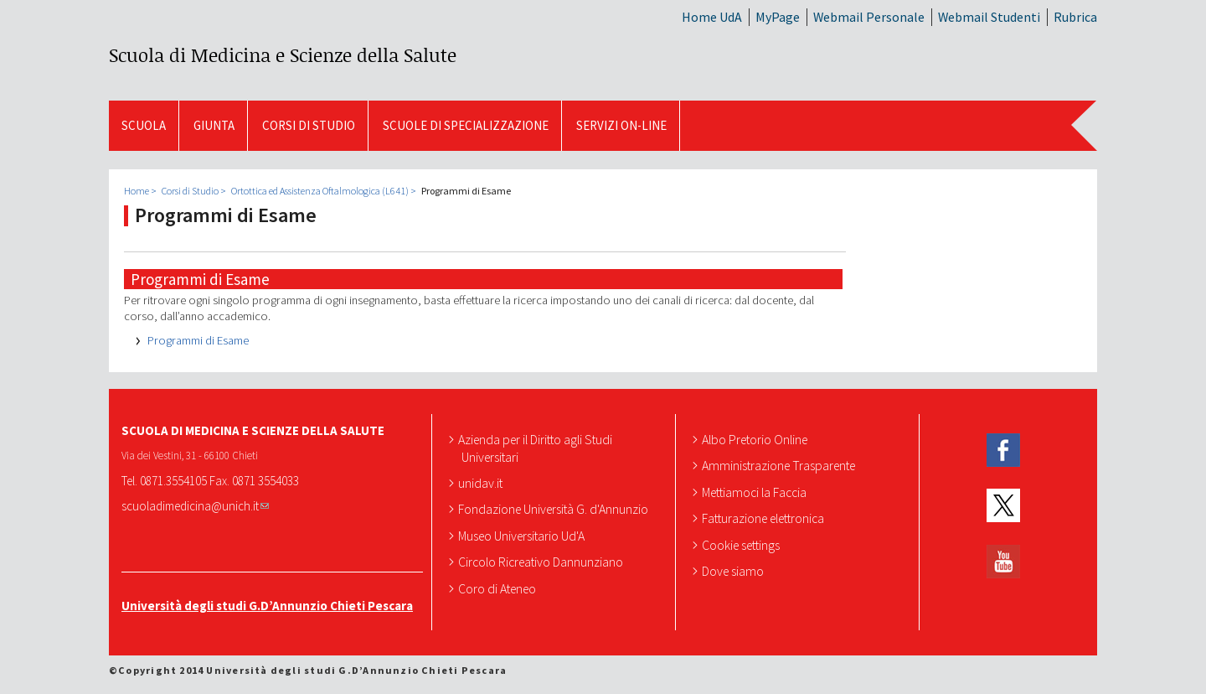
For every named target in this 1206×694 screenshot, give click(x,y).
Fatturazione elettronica (764, 518)
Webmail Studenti (989, 16)
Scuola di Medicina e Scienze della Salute (282, 55)
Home (136, 190)
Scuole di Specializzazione (466, 125)
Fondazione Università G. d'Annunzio (554, 508)
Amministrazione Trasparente (780, 465)
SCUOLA (143, 125)
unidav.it (481, 482)
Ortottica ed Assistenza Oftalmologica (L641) (320, 190)
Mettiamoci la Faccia (756, 492)
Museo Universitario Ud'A (523, 535)
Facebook (1003, 450)
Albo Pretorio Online (756, 439)
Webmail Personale (869, 16)
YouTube (1003, 562)
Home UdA (712, 16)
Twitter (1003, 506)
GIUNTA (213, 125)
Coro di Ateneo (498, 588)
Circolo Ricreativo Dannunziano (542, 561)
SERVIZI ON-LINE (621, 125)
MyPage (777, 16)
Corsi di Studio (308, 125)
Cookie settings (742, 544)
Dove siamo (734, 570)
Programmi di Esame (198, 340)
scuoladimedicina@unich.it (195, 506)
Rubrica (1075, 16)
